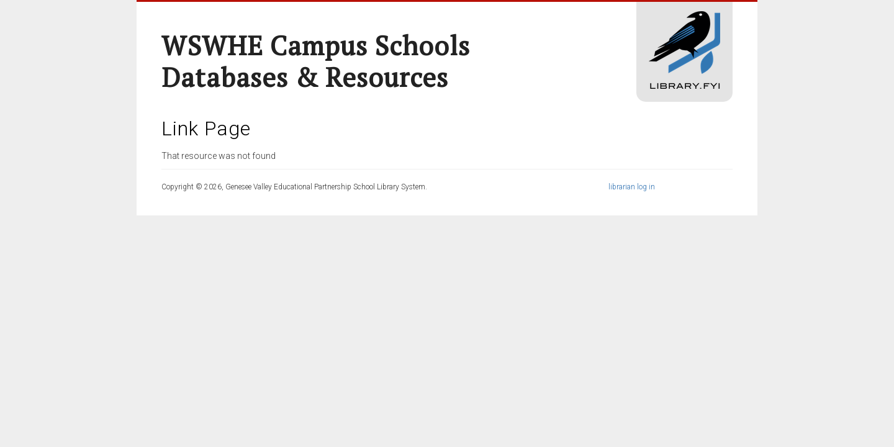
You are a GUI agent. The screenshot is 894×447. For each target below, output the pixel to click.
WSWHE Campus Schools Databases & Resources (315, 61)
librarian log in (631, 187)
